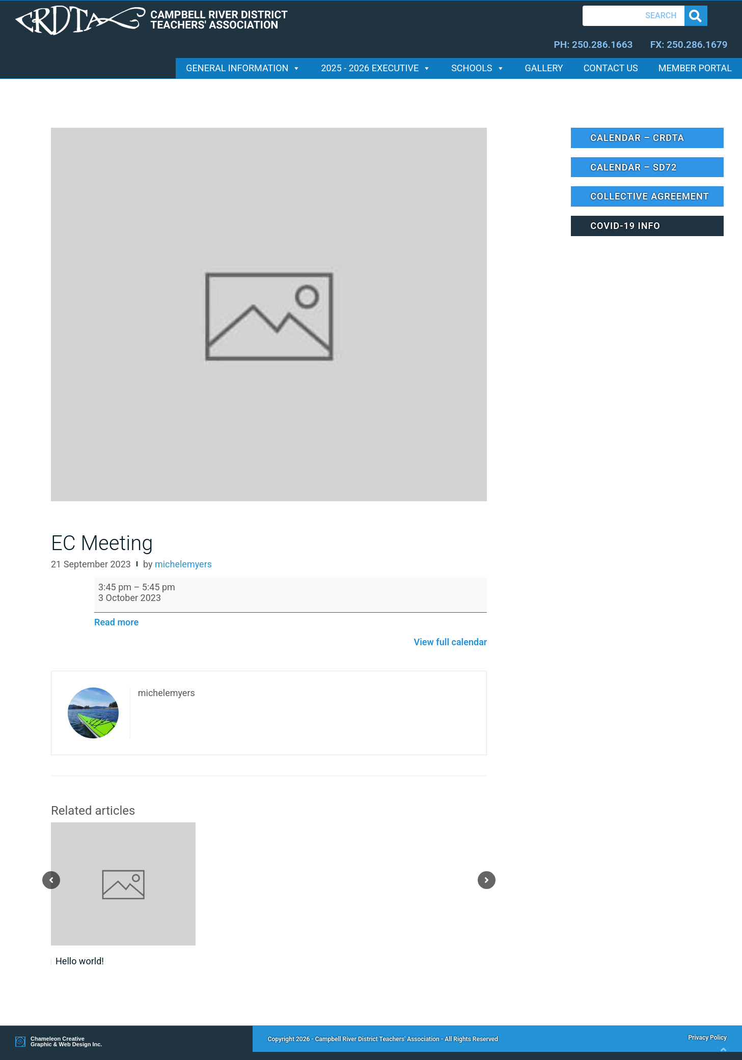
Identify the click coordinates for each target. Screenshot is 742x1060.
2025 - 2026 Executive (376, 68)
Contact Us (611, 68)
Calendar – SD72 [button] (633, 167)
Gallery (544, 68)
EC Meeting (102, 543)
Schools (477, 68)
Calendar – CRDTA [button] (637, 137)
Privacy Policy (707, 1037)
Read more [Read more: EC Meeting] (116, 622)
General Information (243, 68)
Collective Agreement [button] (649, 196)
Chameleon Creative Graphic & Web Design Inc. (66, 1041)
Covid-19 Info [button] (625, 225)
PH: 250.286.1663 (593, 44)
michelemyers (183, 564)
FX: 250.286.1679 (689, 44)
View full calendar (450, 642)
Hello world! (80, 961)
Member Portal (695, 68)
